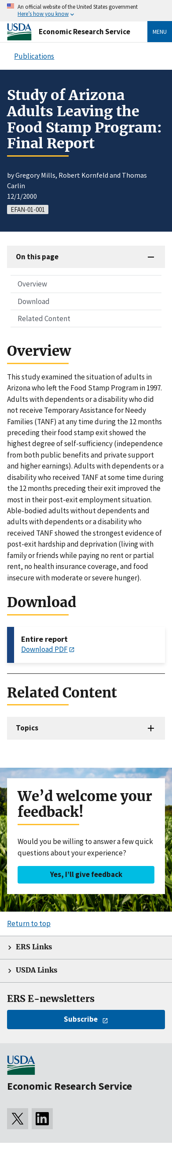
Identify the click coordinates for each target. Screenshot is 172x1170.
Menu (160, 32)
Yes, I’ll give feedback (86, 874)
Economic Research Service (84, 31)
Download (34, 301)
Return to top (29, 923)
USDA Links (36, 970)
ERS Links (34, 947)
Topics (27, 728)
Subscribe (81, 1019)
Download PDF (44, 649)
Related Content (44, 318)
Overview (32, 284)
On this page (37, 256)
